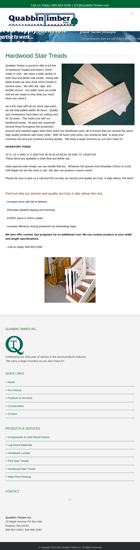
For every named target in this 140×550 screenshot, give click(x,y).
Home (11, 382)
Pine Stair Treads (18, 460)
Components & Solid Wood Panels (29, 437)
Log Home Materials (20, 444)
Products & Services (20, 397)
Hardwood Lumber (19, 453)
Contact (12, 413)
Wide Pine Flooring (19, 476)
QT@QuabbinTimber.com (91, 5)
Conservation (16, 405)
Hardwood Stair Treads (22, 468)
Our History (15, 390)
